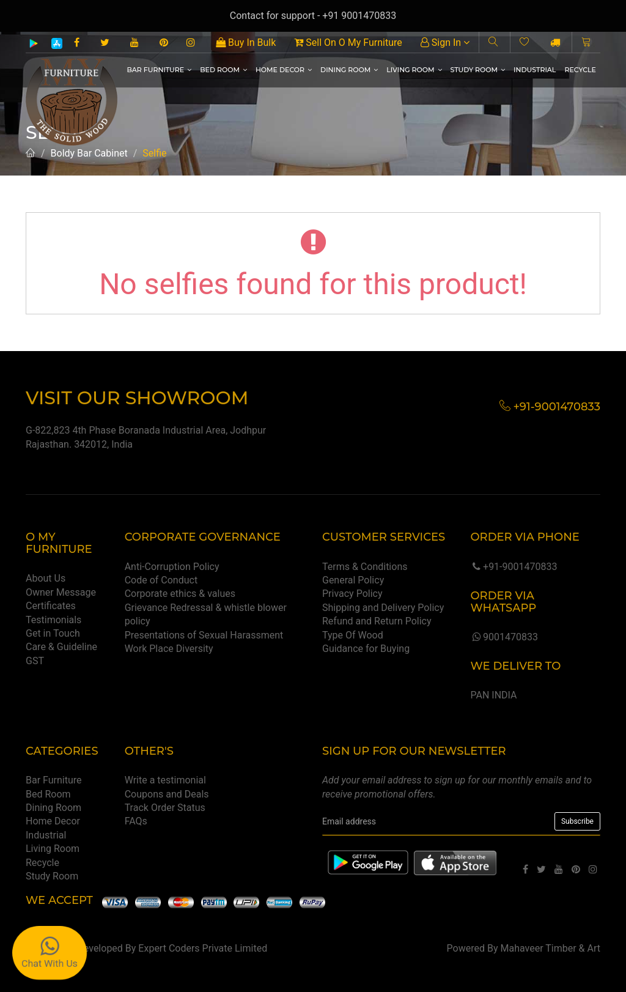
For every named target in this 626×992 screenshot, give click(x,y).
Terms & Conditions (365, 566)
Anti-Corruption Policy (172, 566)
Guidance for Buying (366, 648)
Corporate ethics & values (180, 593)
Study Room (478, 69)
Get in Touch (53, 633)
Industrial (535, 69)
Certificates (51, 606)
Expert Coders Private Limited (202, 948)
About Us (45, 578)
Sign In (445, 42)
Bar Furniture (159, 69)
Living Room (413, 69)
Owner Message (61, 592)
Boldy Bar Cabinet (89, 153)
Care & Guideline (61, 647)
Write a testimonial (165, 780)
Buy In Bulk (246, 42)
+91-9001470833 (513, 566)
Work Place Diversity (169, 648)
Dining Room (349, 69)
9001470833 (503, 637)
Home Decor (284, 69)
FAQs (136, 821)
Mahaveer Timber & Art (551, 948)
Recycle (580, 69)
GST (35, 661)
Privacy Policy (352, 593)
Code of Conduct (161, 580)
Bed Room (223, 69)
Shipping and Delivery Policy (383, 607)
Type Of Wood (352, 635)
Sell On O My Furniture (348, 42)
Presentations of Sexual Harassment (204, 635)
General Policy (353, 580)
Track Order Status (165, 807)
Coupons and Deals (167, 794)
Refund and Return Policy (377, 621)
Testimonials (53, 620)
